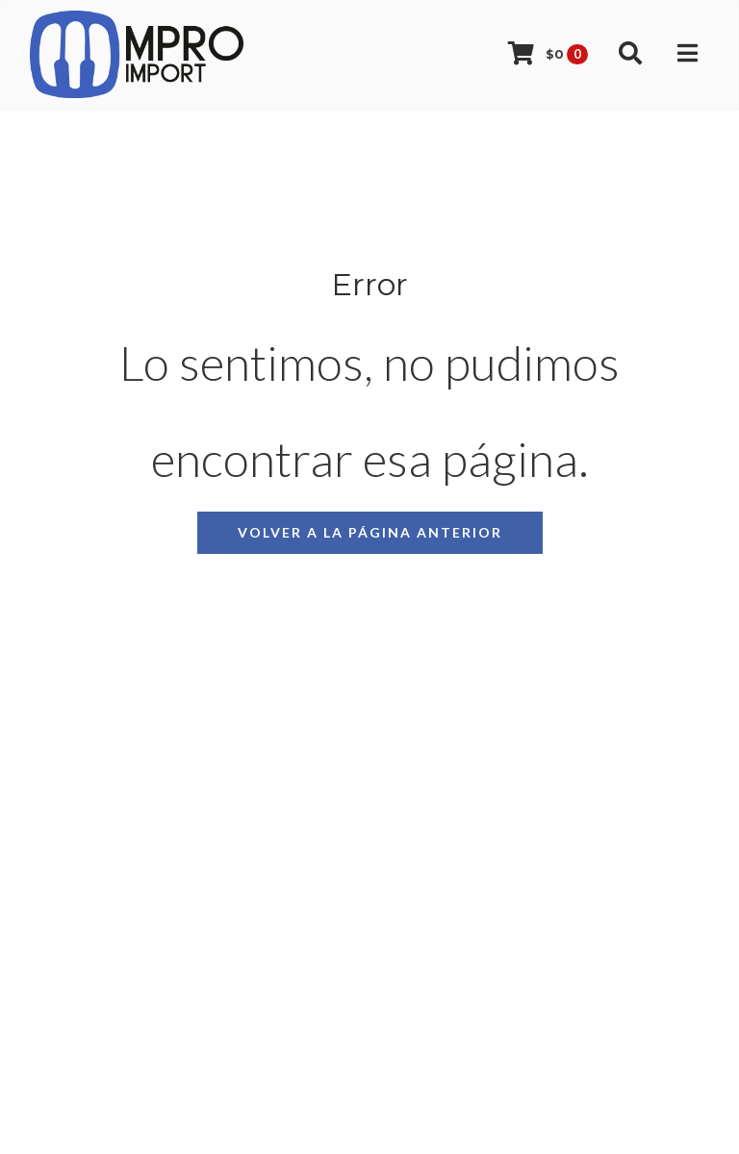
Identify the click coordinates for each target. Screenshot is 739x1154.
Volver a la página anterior (370, 532)
